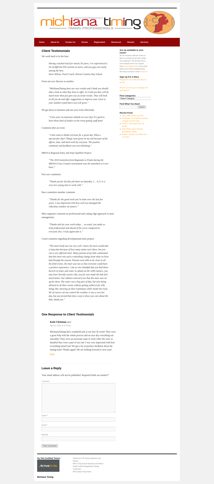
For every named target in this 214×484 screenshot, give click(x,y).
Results (130, 42)
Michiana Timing (45, 477)
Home (41, 42)
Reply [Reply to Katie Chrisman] (52, 354)
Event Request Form (131, 66)
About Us (55, 42)
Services (144, 42)
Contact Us (70, 42)
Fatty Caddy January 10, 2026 (132, 115)
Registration (99, 42)
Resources (116, 42)
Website (45, 435)
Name (45, 416)
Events (85, 42)
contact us (143, 72)
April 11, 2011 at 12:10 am (60, 326)
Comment (45, 381)
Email (44, 425)
